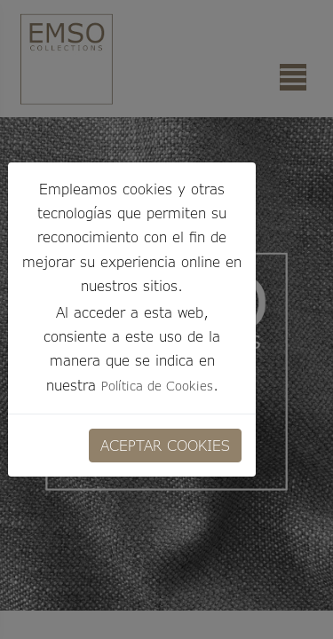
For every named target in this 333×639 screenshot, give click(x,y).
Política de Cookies (157, 385)
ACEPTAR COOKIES (165, 445)
